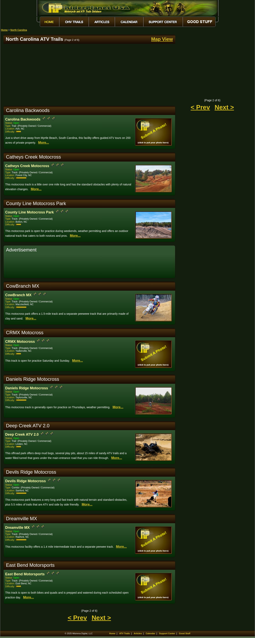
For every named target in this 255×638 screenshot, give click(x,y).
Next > (101, 617)
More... (43, 142)
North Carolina (18, 30)
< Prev (77, 617)
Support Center (167, 633)
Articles (138, 633)
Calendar (150, 633)
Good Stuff (184, 633)
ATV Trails (124, 633)
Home (4, 30)
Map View (162, 39)
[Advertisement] (89, 75)
